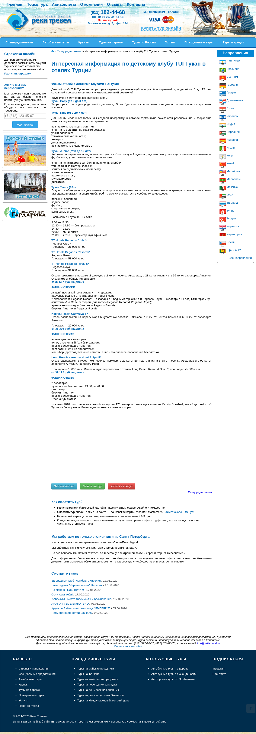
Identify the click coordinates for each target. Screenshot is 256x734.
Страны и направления (34, 668)
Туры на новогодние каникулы (97, 684)
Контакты (136, 4)
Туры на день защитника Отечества (100, 695)
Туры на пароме (29, 689)
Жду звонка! (25, 124)
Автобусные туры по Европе (170, 668)
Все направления (240, 257)
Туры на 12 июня (88, 673)
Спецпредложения (200, 492)
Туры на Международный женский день (103, 700)
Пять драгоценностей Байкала (71, 612)
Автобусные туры (30, 679)
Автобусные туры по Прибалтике (173, 679)
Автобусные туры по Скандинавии (173, 673)
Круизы (23, 684)
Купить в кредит (121, 486)
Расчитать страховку (18, 73)
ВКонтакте (219, 673)
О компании (91, 4)
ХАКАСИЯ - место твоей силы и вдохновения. (81, 599)
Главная (14, 4)
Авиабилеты (64, 4)
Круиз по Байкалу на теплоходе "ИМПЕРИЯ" (80, 608)
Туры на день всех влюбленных (98, 689)
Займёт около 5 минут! (179, 512)
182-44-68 (107, 12)
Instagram (218, 668)
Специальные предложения (37, 673)
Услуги (23, 700)
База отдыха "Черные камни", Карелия (76, 585)
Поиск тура (37, 4)
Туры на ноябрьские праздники (97, 679)
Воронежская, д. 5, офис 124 (108, 23)
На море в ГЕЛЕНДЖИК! (67, 589)
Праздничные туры (31, 695)
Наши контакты (29, 705)
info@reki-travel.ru (208, 643)
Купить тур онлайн (161, 28)
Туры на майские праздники (95, 668)
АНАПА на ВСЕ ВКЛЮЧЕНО (70, 603)
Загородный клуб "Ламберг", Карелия (76, 580)
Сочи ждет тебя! (62, 594)
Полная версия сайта (128, 646)
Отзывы (115, 4)
